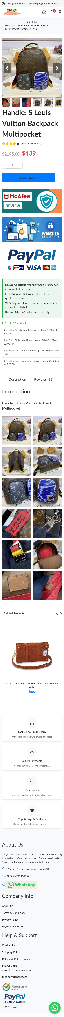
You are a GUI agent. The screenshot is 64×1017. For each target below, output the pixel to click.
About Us (7, 905)
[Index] (44, 12)
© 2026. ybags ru (11, 1007)
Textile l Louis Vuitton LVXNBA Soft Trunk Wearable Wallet (32, 685)
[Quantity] (12, 165)
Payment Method (12, 926)
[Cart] (52, 11)
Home (32, 21)
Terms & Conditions (14, 912)
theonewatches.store (14, 976)
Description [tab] (17, 379)
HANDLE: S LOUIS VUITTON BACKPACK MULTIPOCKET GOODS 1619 (27, 27)
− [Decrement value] (4, 165)
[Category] (60, 11)
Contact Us (8, 945)
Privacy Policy (10, 919)
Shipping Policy (11, 952)
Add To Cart (28, 177)
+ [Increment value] (20, 165)
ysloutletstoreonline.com (17, 969)
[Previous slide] (57, 613)
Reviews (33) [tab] (43, 379)
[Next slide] (60, 613)
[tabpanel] (32, 661)
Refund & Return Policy (16, 958)
